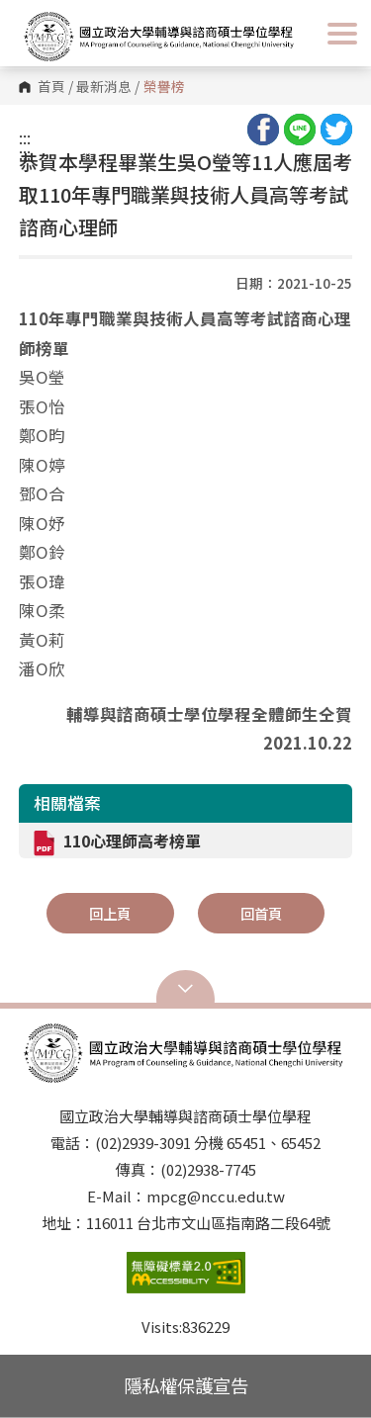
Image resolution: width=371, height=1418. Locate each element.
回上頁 (110, 913)
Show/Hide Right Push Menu (342, 33)
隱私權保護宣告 (186, 1385)
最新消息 (104, 87)
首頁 (51, 87)
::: (25, 137)
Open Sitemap (186, 989)
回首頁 (261, 913)
